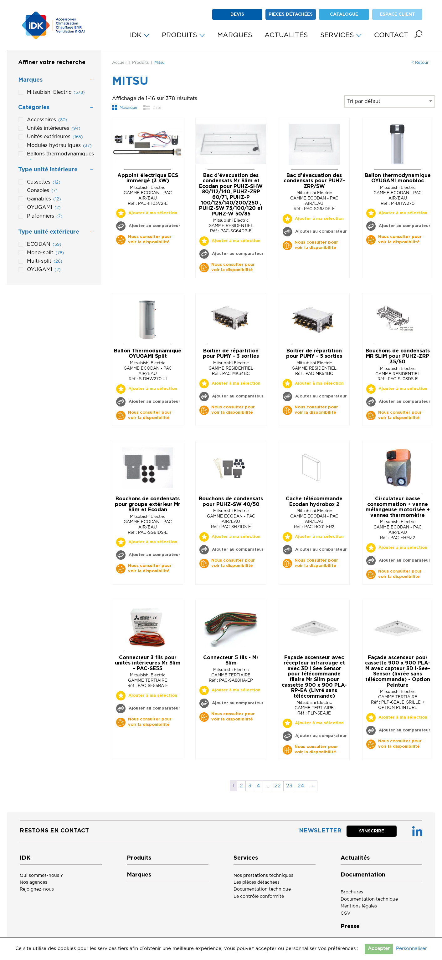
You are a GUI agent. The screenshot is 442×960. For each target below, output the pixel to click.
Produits (140, 63)
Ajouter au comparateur (153, 226)
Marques (139, 875)
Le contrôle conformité (259, 896)
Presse (350, 926)
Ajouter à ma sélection (152, 213)
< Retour (420, 63)
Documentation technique (262, 889)
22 (278, 785)
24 (301, 785)
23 (289, 785)
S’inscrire (371, 831)
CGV (346, 913)
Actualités (355, 858)
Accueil (119, 63)
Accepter (379, 948)
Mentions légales (359, 906)
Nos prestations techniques (263, 875)
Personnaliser (411, 948)
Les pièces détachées (257, 882)
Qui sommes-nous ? (41, 875)
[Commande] (389, 101)
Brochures (352, 892)
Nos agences (33, 882)
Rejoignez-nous (37, 889)
